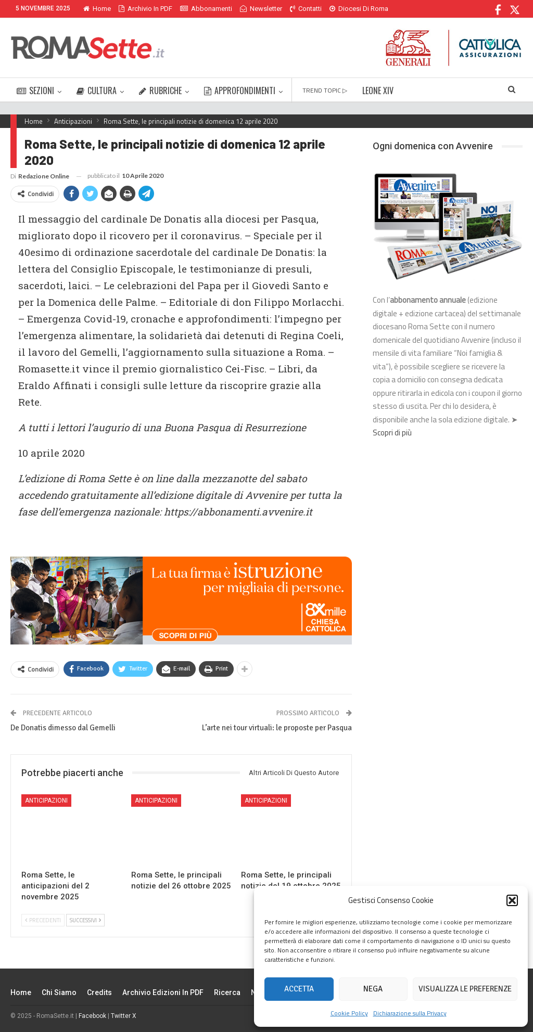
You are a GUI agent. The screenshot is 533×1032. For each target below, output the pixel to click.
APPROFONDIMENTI (239, 90)
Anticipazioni (46, 800)
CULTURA (97, 90)
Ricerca (227, 992)
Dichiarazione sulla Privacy (410, 1013)
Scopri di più (392, 432)
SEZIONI (35, 90)
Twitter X (123, 1016)
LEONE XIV (378, 90)
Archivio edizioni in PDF (163, 992)
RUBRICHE (160, 90)
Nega (373, 989)
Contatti (306, 8)
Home (97, 8)
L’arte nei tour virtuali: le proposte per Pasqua (277, 727)
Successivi (85, 920)
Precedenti (43, 920)
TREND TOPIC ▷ (324, 90)
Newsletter (261, 8)
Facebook (92, 1016)
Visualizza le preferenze (465, 989)
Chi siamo (59, 992)
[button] (512, 900)
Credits (99, 992)
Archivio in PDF (145, 8)
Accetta (299, 989)
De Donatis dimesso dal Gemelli (63, 727)
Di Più (340, 8)
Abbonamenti (206, 8)
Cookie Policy (349, 1013)
